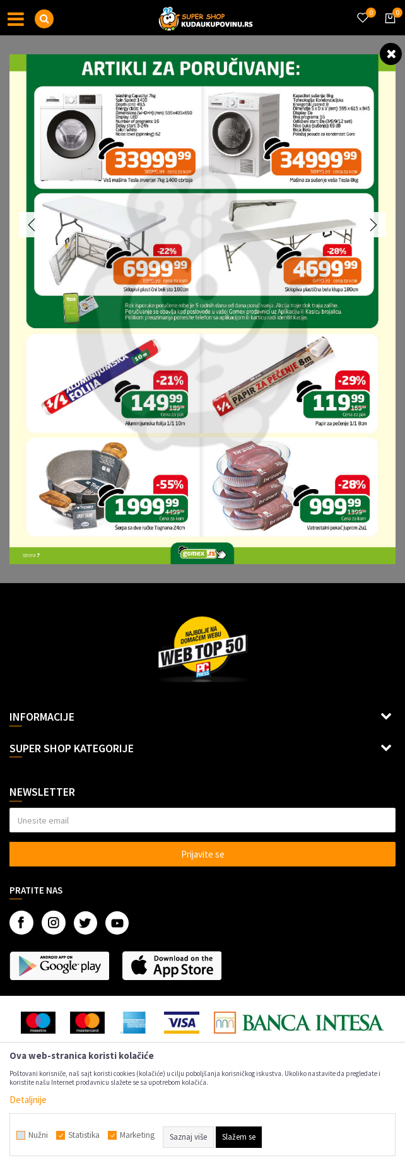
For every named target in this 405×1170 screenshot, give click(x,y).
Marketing (137, 1135)
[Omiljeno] (362, 10)
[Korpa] (388, 29)
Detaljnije (28, 1100)
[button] (44, 18)
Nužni (38, 1135)
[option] (202, 309)
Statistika (84, 1135)
